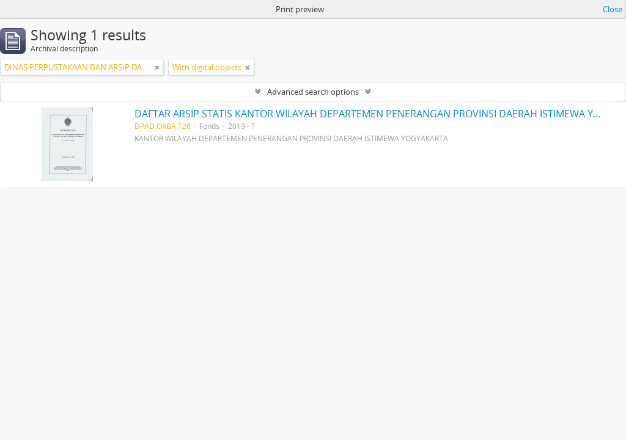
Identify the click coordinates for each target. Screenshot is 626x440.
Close (612, 9)
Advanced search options (313, 91)
